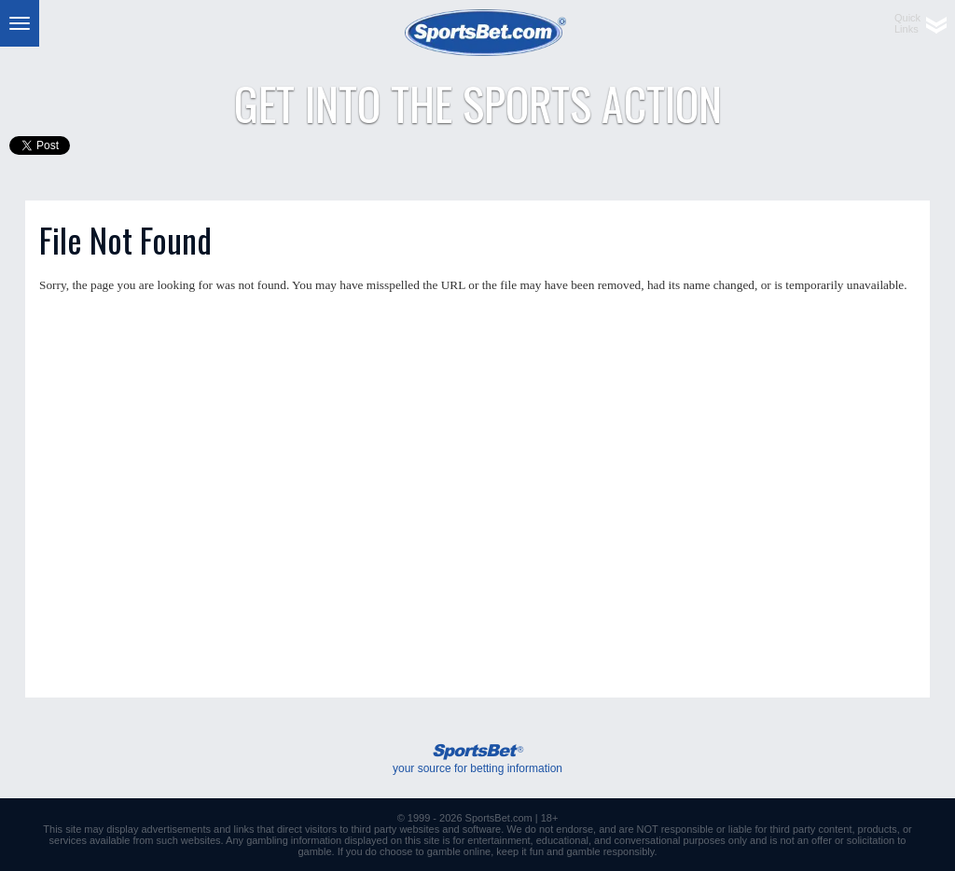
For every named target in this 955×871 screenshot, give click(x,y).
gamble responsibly (611, 851)
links (244, 829)
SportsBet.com (499, 817)
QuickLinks (907, 23)
